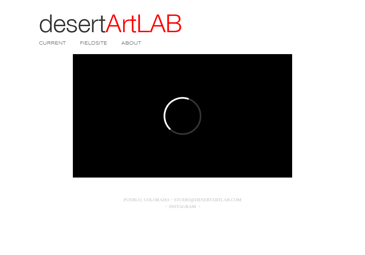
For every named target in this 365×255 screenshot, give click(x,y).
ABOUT (131, 43)
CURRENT (52, 43)
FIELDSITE (93, 43)
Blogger (195, 224)
